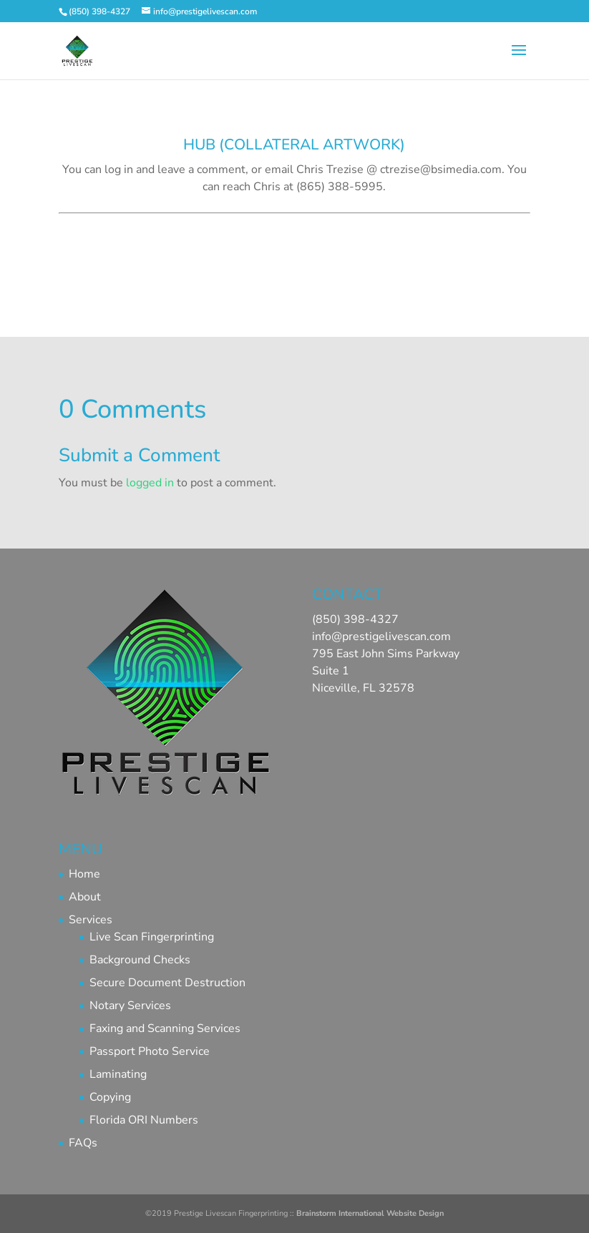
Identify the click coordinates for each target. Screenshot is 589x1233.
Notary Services (130, 1005)
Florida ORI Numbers (143, 1120)
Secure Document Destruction (167, 983)
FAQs (83, 1143)
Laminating (118, 1074)
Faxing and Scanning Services (164, 1028)
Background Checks (139, 960)
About (85, 897)
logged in (150, 483)
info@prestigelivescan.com (381, 636)
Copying (110, 1097)
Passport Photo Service (149, 1051)
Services (90, 920)
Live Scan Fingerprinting (151, 937)
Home (84, 874)
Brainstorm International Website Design (370, 1213)
